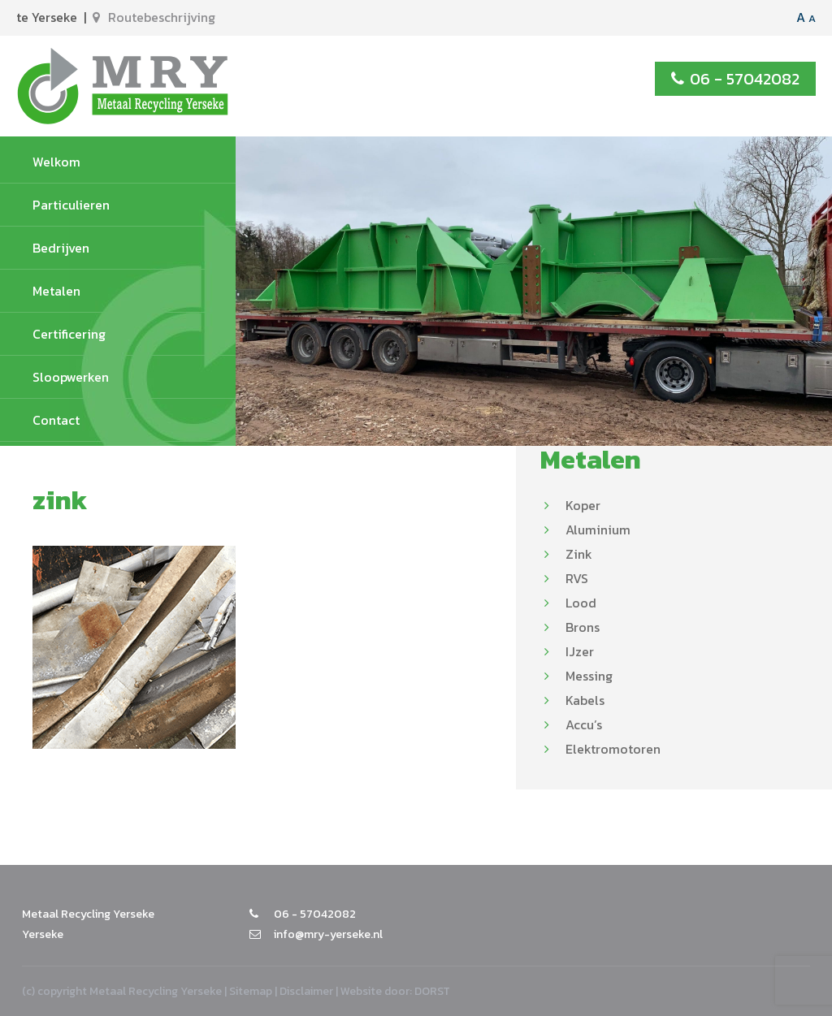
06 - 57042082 (735, 79)
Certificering (69, 334)
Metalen (56, 290)
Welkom (56, 161)
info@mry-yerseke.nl (316, 934)
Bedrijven (60, 247)
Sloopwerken (70, 377)
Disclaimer (306, 991)
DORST (432, 991)
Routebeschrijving (154, 17)
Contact (56, 420)
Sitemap (250, 991)
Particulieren (71, 204)
